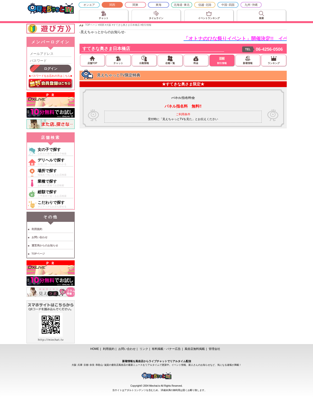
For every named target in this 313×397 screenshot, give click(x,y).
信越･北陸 (204, 4)
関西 (112, 4)
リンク (144, 349)
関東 (135, 4)
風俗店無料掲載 (195, 349)
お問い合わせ (39, 237)
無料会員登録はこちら (50, 84)
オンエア (89, 4)
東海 (158, 4)
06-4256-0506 (269, 49)
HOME (94, 349)
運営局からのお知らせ (45, 245)
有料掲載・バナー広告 (166, 349)
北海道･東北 (182, 4)
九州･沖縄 (251, 4)
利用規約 (37, 229)
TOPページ (38, 253)
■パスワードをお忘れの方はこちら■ (50, 75)
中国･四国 (227, 4)
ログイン (50, 68)
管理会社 (214, 349)
